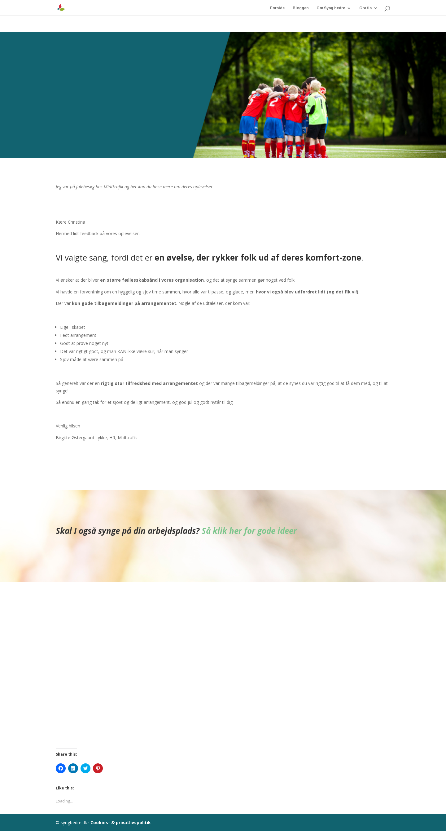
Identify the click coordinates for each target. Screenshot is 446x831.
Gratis (365, 7)
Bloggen (300, 7)
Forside (277, 7)
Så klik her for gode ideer (249, 530)
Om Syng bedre (331, 7)
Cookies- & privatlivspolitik (120, 822)
